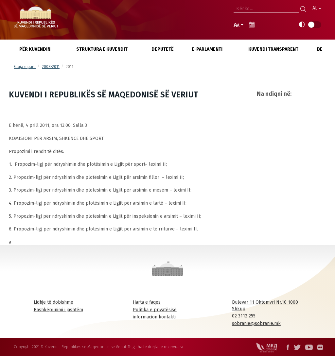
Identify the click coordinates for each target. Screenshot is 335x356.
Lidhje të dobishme (53, 302)
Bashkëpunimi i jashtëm (58, 310)
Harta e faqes (147, 302)
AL (316, 8)
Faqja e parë (25, 66)
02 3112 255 (244, 316)
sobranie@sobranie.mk (256, 323)
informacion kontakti (154, 317)
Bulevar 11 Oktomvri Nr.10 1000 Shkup (265, 305)
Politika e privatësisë (155, 310)
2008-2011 (51, 66)
